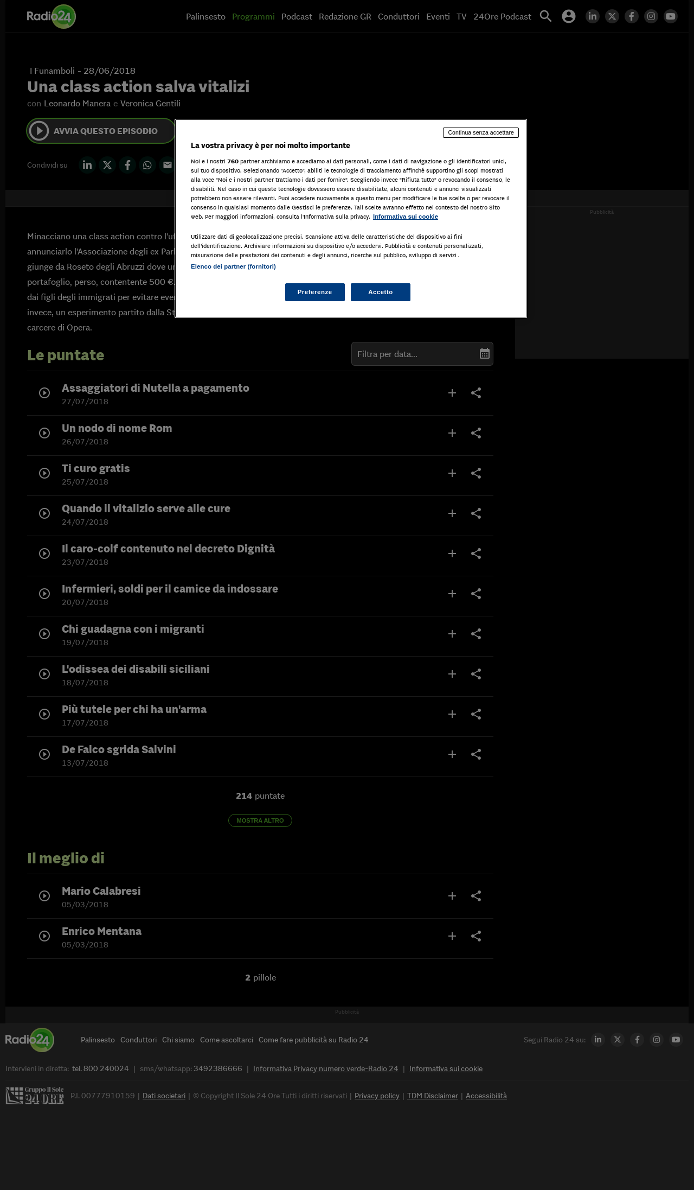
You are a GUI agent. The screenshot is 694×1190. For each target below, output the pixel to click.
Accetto (380, 292)
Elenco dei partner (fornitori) (233, 266)
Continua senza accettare (481, 132)
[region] (351, 218)
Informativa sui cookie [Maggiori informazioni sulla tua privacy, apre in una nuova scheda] (405, 216)
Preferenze (315, 292)
